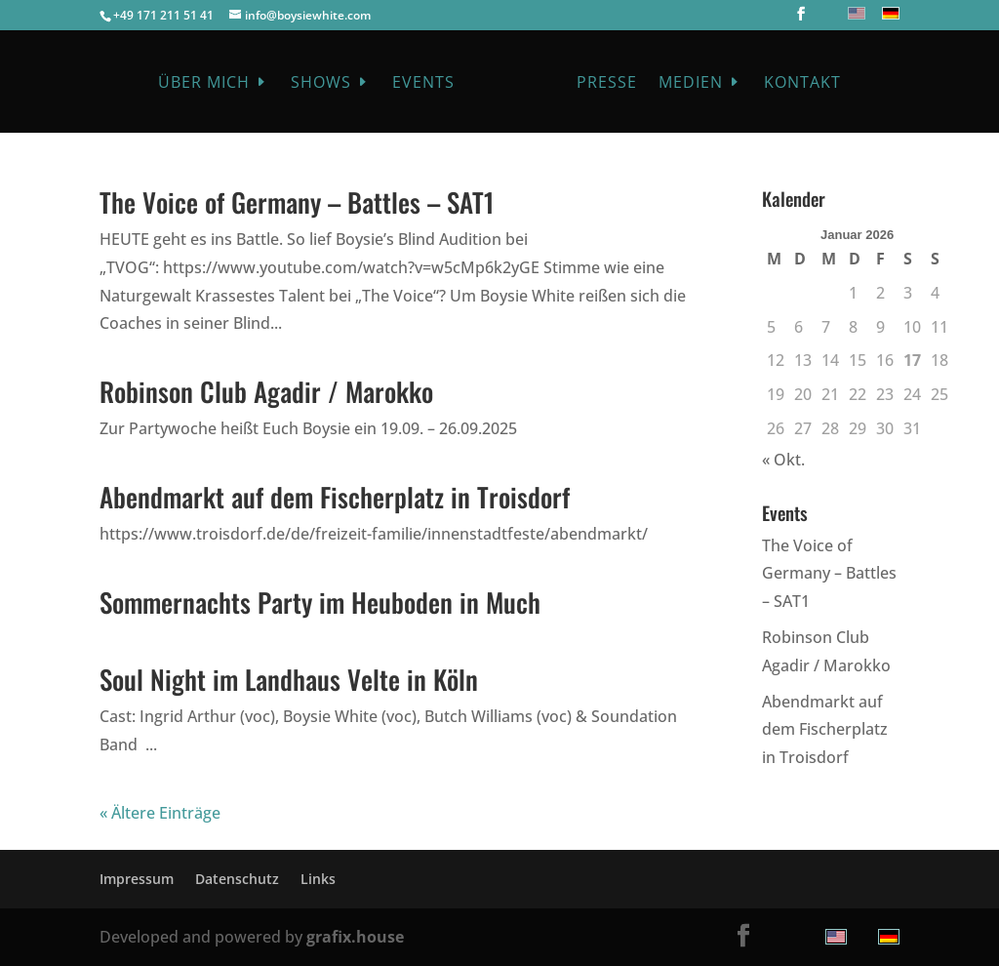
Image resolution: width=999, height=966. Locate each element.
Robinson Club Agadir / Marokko (266, 391)
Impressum (137, 878)
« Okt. (783, 459)
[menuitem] (854, 13)
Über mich (204, 84)
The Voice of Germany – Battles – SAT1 (297, 201)
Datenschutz (237, 878)
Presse (607, 84)
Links (318, 878)
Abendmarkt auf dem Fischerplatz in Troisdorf (335, 496)
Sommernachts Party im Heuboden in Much (320, 602)
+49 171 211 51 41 (163, 15)
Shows (321, 84)
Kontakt (802, 84)
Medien (691, 84)
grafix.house (355, 936)
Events (423, 84)
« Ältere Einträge (160, 813)
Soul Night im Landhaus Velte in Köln (289, 679)
